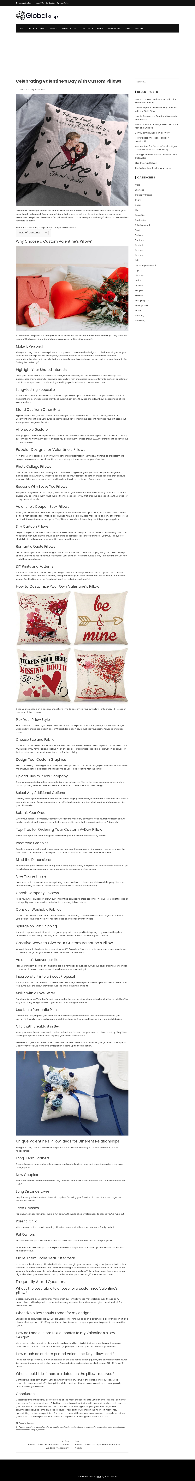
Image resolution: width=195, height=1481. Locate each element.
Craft (138, 199)
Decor (31, 28)
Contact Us (50, 3)
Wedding (139, 28)
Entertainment (142, 225)
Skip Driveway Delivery (146, 162)
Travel (128, 28)
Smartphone (141, 305)
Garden (139, 255)
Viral (99, 1476)
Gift (76, 28)
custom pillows (45, 1427)
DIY (136, 209)
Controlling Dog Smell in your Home (153, 167)
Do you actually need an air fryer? (152, 132)
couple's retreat (32, 1427)
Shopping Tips (113, 28)
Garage (139, 250)
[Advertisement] (97, 53)
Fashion (53, 28)
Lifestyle (86, 28)
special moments (23, 1430)
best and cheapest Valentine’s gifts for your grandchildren (78, 1406)
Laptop (138, 270)
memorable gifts (89, 1427)
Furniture (139, 240)
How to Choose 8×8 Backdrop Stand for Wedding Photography (44, 1444)
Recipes (139, 290)
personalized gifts (104, 1427)
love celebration (74, 1427)
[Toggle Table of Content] (45, 233)
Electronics (140, 220)
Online (138, 280)
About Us (40, 3)
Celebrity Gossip (143, 194)
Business (139, 189)
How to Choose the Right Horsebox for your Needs (100, 1444)
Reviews (139, 295)
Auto (22, 28)
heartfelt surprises (60, 1427)
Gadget (65, 28)
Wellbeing (140, 320)
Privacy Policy (63, 3)
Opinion (99, 28)
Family (42, 28)
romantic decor (118, 1427)
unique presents (37, 1430)
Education (140, 214)
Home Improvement (145, 265)
